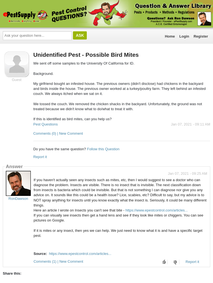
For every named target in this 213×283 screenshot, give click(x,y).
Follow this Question (103, 149)
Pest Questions (45, 124)
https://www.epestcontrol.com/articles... (156, 210)
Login (184, 36)
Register (201, 36)
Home (170, 36)
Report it (40, 157)
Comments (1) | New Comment (58, 261)
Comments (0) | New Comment (58, 133)
